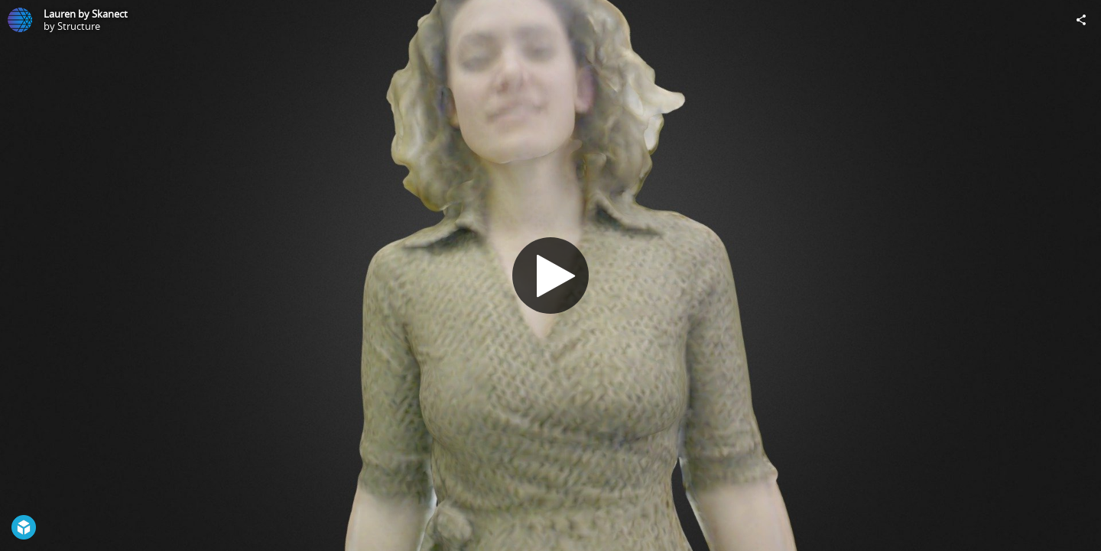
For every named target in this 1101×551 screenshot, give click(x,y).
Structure (78, 26)
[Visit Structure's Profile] (20, 20)
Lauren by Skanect (86, 14)
